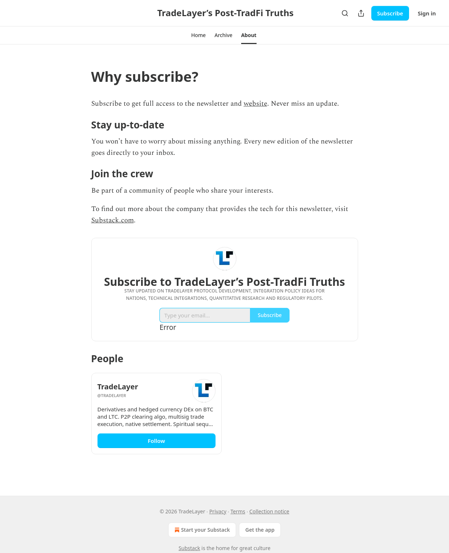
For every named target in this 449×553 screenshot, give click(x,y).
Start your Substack (201, 530)
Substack (189, 548)
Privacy (218, 511)
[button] (198, 35)
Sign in (427, 13)
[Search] (345, 13)
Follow (156, 440)
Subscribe (390, 13)
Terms (238, 511)
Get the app (260, 529)
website (255, 103)
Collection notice (269, 511)
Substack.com (112, 220)
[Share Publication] (361, 13)
